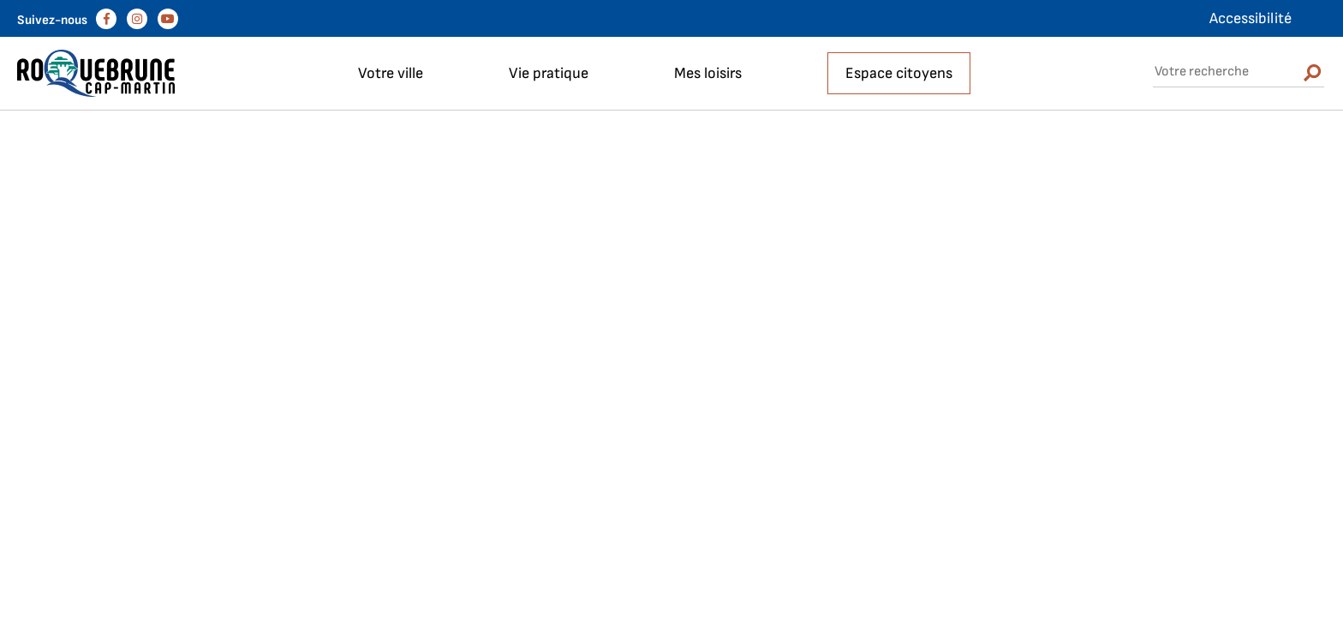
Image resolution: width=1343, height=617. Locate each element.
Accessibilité (1250, 18)
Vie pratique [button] (548, 73)
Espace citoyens (898, 73)
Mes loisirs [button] (708, 73)
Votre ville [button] (390, 73)
